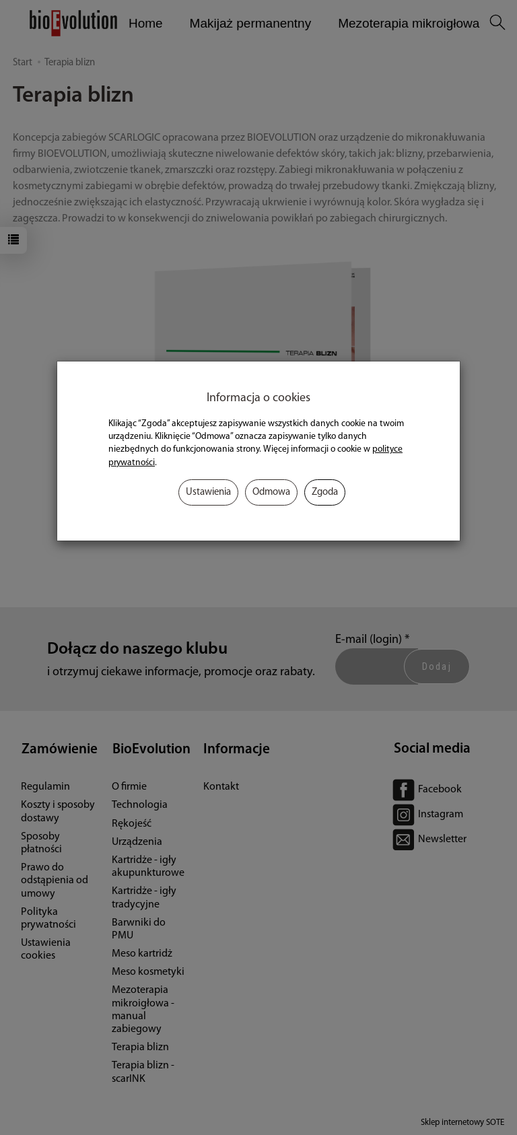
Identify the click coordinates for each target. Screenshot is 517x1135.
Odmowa (271, 492)
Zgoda (325, 492)
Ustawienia (208, 492)
